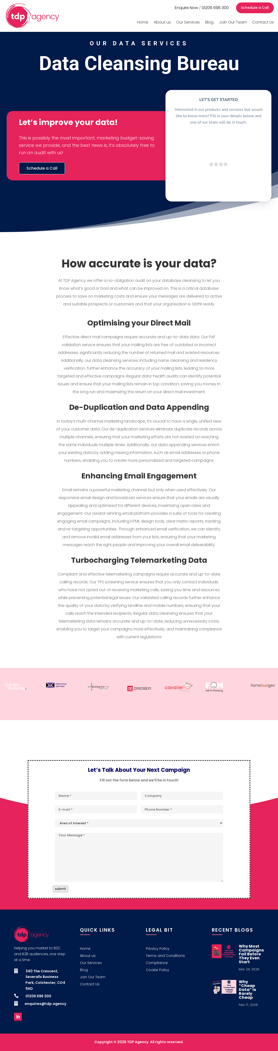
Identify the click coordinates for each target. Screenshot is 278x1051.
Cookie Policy (157, 970)
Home (142, 22)
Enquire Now (186, 8)
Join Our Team (233, 22)
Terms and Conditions (165, 956)
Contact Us (263, 22)
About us (162, 22)
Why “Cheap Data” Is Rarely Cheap (247, 989)
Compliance (157, 963)
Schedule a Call (255, 7)
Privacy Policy (157, 949)
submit (60, 889)
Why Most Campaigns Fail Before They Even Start (251, 954)
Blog (209, 22)
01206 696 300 (215, 8)
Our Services (188, 22)
